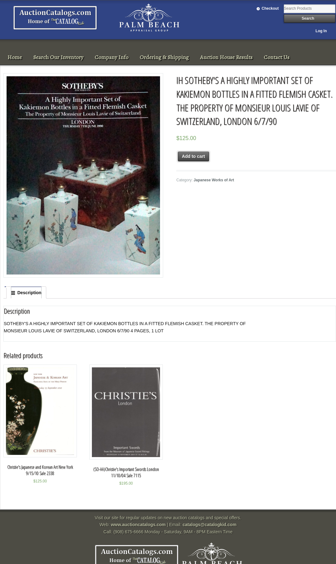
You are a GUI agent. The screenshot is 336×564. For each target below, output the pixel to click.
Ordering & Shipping (164, 57)
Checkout (270, 8)
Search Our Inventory (58, 57)
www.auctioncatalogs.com (138, 524)
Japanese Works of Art (214, 180)
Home (15, 57)
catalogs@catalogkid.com (209, 524)
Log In (321, 31)
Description (29, 292)
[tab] (26, 292)
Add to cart (193, 156)
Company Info (111, 57)
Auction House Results (226, 57)
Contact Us (276, 57)
